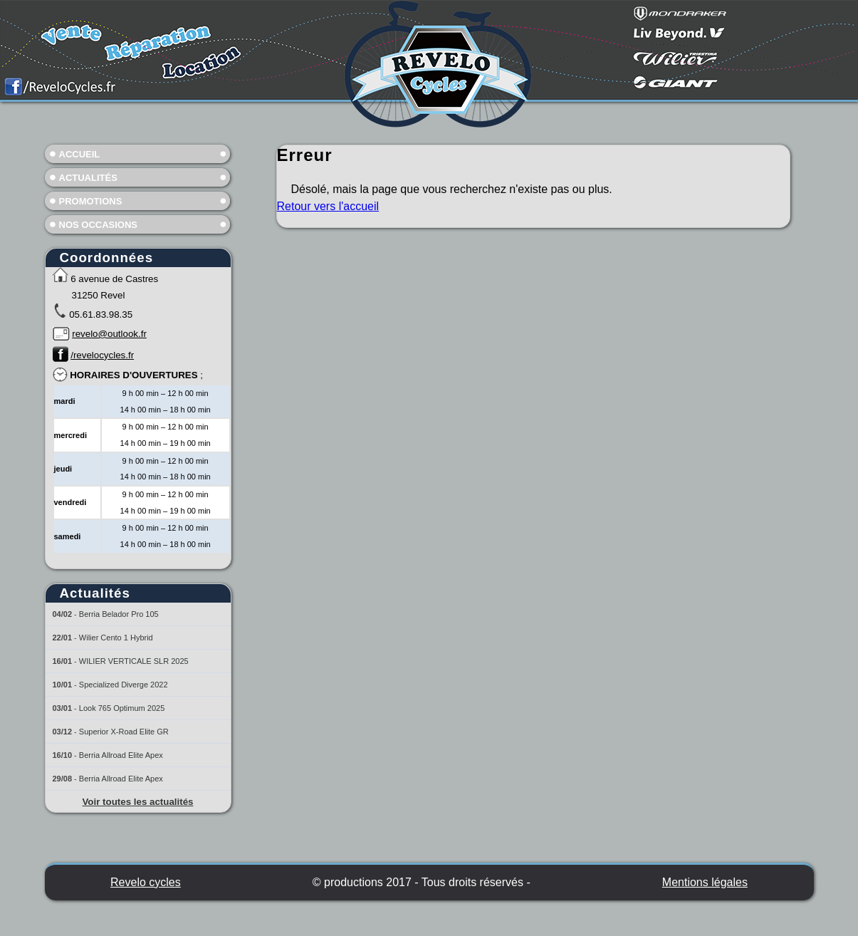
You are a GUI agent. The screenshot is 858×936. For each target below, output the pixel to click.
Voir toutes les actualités (137, 801)
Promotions (90, 201)
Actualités (88, 177)
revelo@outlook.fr (109, 333)
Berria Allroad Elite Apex (121, 755)
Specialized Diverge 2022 (123, 684)
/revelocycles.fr (102, 355)
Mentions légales (705, 882)
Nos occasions (98, 224)
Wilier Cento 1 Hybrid (116, 637)
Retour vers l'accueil (328, 206)
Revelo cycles (145, 882)
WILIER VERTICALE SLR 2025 (134, 661)
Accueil (79, 154)
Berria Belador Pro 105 (119, 614)
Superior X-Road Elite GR (124, 731)
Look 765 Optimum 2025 (121, 708)
